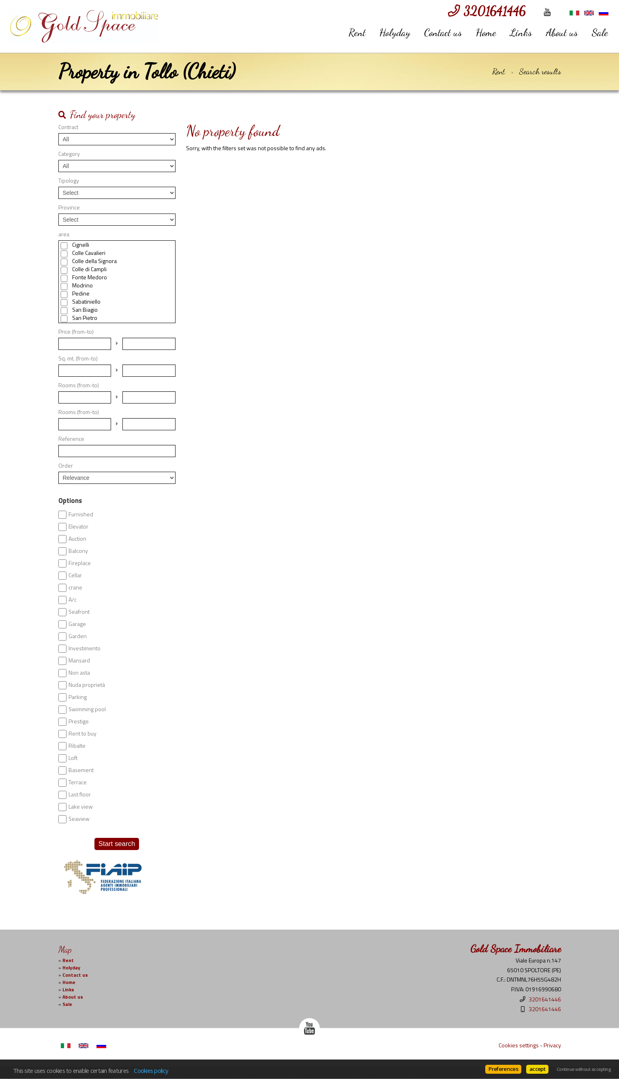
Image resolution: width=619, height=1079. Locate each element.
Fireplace (80, 563)
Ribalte (77, 746)
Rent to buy (82, 733)
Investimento (85, 648)
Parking (78, 697)
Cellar (75, 575)
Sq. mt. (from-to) (78, 358)
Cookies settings (519, 1045)
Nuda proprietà (87, 685)
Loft (73, 758)
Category (69, 154)
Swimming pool (87, 709)
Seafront (79, 612)
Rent (357, 32)
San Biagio (85, 310)
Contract (68, 127)
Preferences (503, 1069)
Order (65, 466)
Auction (77, 539)
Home (486, 32)
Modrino (82, 285)
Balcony (78, 551)
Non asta (79, 673)
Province (69, 207)
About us (562, 32)
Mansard (79, 660)
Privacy (552, 1045)
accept (537, 1069)
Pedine (81, 293)
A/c (73, 600)
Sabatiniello (86, 301)
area (63, 234)
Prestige (79, 721)
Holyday (394, 32)
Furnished (81, 514)
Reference (71, 439)
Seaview (79, 819)
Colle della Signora (94, 261)
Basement (81, 770)
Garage (77, 624)
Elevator (78, 526)
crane (75, 587)
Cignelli (80, 245)
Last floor (80, 794)
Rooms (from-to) (78, 385)
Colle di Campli (89, 269)
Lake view (81, 807)
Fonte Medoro (89, 277)
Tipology (68, 181)
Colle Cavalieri (88, 253)
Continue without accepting (584, 1069)
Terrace (78, 782)
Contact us (443, 32)
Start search (117, 844)
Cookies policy (151, 1070)
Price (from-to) (76, 332)
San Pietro (84, 318)
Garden (78, 636)
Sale (600, 32)
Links (521, 32)
